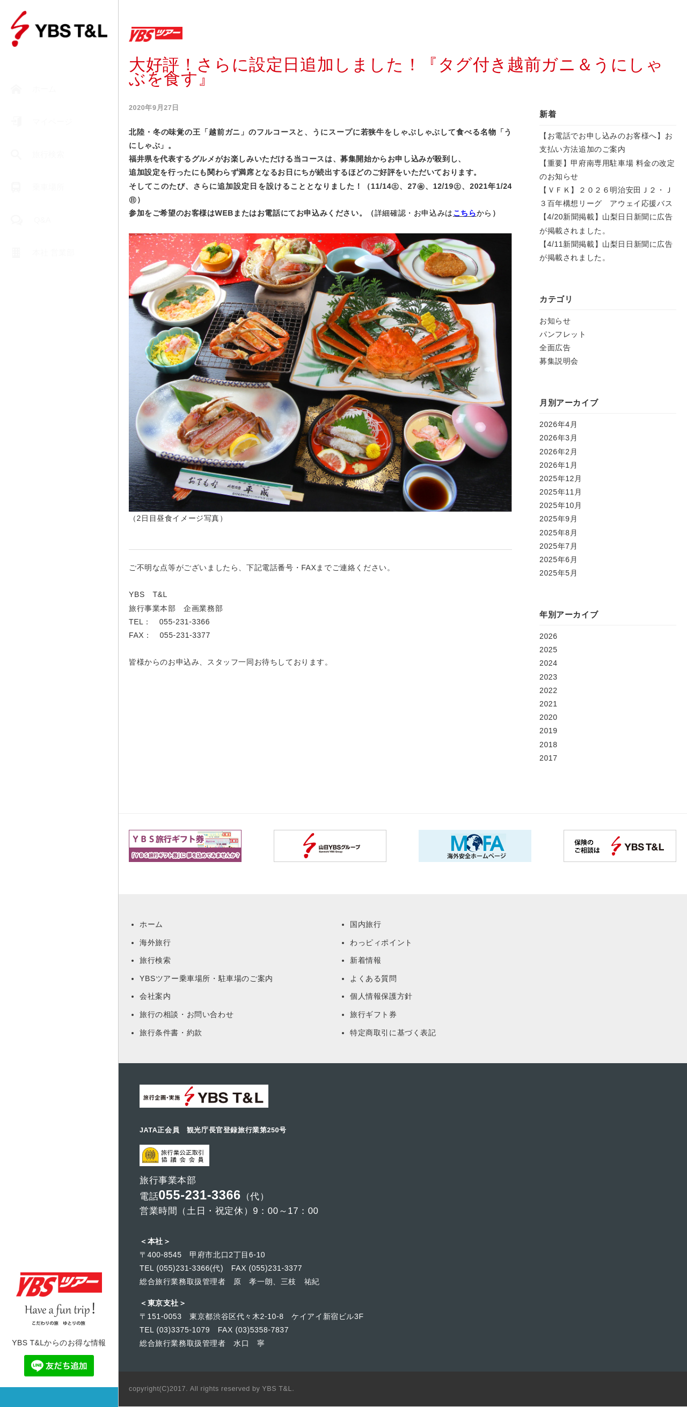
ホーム (33, 89)
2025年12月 (560, 478)
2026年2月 (558, 451)
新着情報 (365, 960)
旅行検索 (37, 155)
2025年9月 (558, 518)
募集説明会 (559, 361)
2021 (548, 703)
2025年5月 (558, 573)
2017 (548, 758)
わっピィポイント (381, 942)
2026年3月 (558, 437)
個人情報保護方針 (381, 996)
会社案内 (155, 996)
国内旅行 (365, 924)
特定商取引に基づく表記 (393, 1032)
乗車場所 (37, 187)
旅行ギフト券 (373, 1014)
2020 (548, 717)
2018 (548, 744)
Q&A (31, 220)
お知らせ (555, 320)
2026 (548, 636)
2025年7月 (558, 546)
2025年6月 (558, 559)
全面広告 (555, 347)
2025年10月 (560, 505)
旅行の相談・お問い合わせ (186, 1014)
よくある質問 (373, 978)
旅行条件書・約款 (171, 1032)
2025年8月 (558, 532)
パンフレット (563, 334)
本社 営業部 (43, 253)
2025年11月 (560, 492)
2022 (548, 690)
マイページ (41, 122)
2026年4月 (558, 424)
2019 (548, 730)
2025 (548, 649)
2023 (548, 677)
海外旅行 (155, 942)
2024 (548, 663)
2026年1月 (558, 465)
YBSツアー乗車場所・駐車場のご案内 (206, 978)
